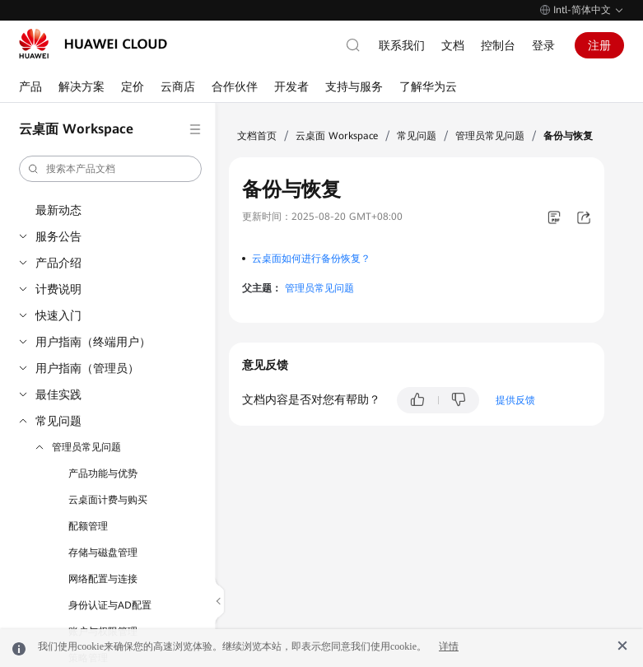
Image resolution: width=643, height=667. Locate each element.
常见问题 (58, 420)
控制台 (498, 45)
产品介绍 (58, 262)
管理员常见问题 (86, 447)
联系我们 (402, 45)
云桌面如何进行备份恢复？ (311, 258)
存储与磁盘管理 (102, 552)
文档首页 (257, 136)
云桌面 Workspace (337, 136)
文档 (452, 45)
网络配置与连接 (102, 579)
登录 (543, 45)
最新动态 (58, 210)
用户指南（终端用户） (93, 341)
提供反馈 (515, 400)
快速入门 (58, 315)
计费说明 (58, 289)
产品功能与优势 (102, 473)
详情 (449, 646)
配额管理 (88, 526)
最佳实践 (58, 394)
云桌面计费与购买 (107, 500)
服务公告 (58, 236)
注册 (599, 45)
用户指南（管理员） (87, 368)
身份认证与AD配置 (109, 605)
